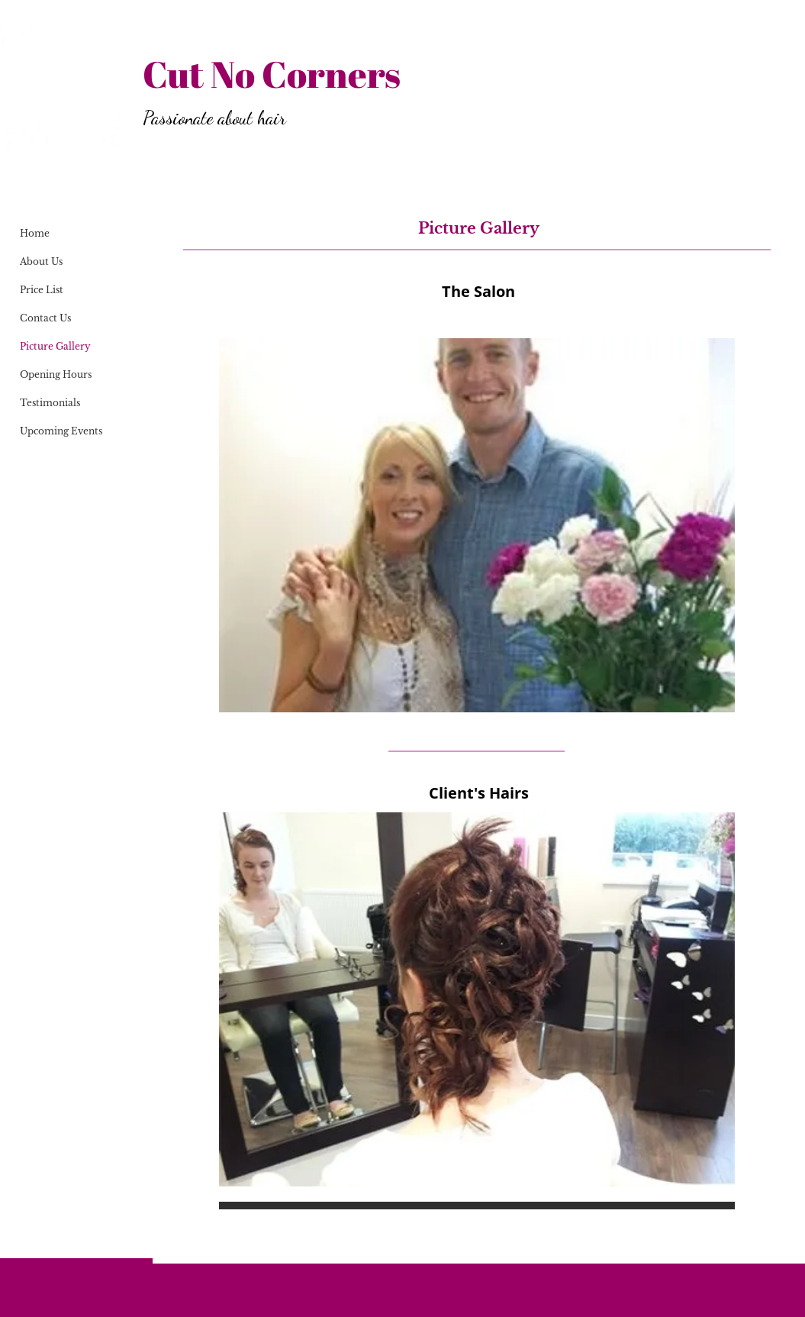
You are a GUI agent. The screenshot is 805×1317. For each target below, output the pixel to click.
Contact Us (45, 318)
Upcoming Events (61, 431)
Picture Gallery (55, 346)
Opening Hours (56, 374)
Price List (41, 289)
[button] (477, 525)
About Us (41, 261)
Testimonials (50, 402)
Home (35, 233)
